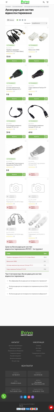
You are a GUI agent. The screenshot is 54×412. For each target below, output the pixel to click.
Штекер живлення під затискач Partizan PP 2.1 (13, 88)
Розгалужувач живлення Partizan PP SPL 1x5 (13, 126)
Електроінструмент (15, 348)
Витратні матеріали (15, 358)
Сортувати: (27, 23)
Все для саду (15, 361)
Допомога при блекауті (15, 345)
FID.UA (21, 406)
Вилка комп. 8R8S (33, 50)
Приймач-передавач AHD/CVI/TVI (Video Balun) (14, 50)
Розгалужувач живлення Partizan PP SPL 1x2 (35, 126)
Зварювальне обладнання (15, 350)
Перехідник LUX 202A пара (14, 234)
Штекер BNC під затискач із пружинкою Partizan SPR (15, 164)
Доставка (38, 348)
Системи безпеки (17, 6)
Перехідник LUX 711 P (35, 202)
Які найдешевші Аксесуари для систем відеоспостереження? (28, 281)
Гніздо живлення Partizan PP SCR (16, 269)
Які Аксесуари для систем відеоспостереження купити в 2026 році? (28, 287)
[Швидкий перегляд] (25, 27)
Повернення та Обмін (38, 353)
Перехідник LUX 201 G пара (14, 202)
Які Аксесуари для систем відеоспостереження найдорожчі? (28, 294)
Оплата (38, 350)
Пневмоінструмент (15, 353)
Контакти (38, 355)
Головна (8, 6)
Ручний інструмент (15, 355)
